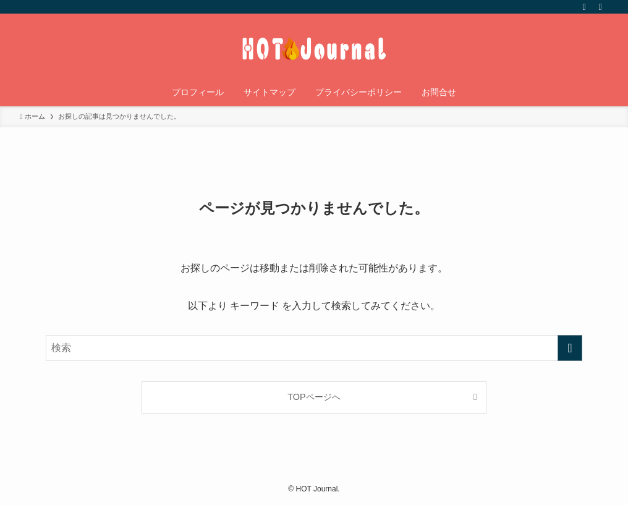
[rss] (584, 7)
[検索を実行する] (570, 348)
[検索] (600, 7)
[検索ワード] (314, 348)
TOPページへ (313, 397)
